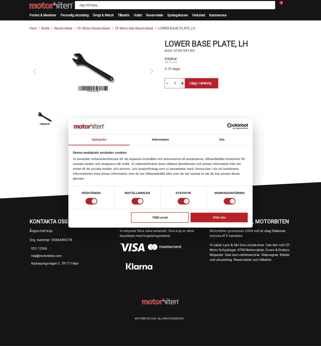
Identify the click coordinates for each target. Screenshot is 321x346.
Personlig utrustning (74, 15)
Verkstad (198, 15)
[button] (93, 71)
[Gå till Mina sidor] (287, 5)
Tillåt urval (159, 217)
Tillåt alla (219, 217)
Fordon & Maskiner (42, 15)
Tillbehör (124, 15)
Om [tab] (221, 139)
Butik (46, 28)
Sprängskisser (177, 15)
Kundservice (218, 15)
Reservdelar (154, 15)
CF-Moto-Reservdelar (93, 28)
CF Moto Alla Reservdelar (134, 28)
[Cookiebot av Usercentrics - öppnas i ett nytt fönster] (230, 126)
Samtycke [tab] (99, 139)
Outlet (138, 15)
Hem (33, 28)
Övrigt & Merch (103, 15)
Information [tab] (160, 139)
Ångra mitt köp (40, 231)
